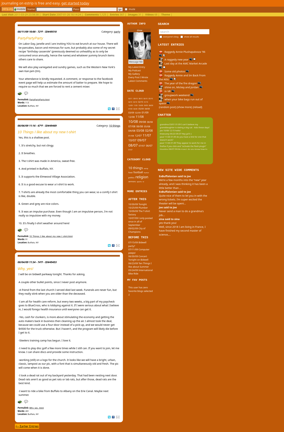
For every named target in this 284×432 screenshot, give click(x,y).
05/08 (147, 126)
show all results (191, 36)
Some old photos (174, 71)
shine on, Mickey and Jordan (180, 87)
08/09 (151, 105)
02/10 (140, 102)
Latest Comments (137, 80)
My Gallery (134, 73)
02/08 (149, 131)
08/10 (140, 99)
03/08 (140, 131)
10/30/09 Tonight (137, 204)
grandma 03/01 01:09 (170, 124)
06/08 (139, 126)
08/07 (133, 145)
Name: (49, 9)
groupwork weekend (176, 95)
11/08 (140, 117)
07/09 (130, 109)
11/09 (135, 105)
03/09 (131, 112)
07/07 (142, 145)
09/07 (141, 140)
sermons (132, 181)
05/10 (150, 98)
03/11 (130, 99)
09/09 (146, 105)
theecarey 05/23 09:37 (170, 133)
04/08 (131, 130)
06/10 (145, 99)
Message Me (136, 61)
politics (131, 177)
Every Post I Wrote (138, 77)
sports (139, 181)
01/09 (145, 112)
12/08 (131, 116)
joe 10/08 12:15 (167, 130)
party (117, 31)
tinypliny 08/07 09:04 (170, 149)
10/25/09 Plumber (138, 207)
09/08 (142, 122)
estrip (146, 168)
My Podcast (134, 70)
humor (146, 172)
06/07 (149, 145)
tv (143, 181)
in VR (166, 91)
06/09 (135, 109)
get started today (75, 3)
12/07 (138, 135)
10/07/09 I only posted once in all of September (140, 221)
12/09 (130, 105)
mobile (19, 9)
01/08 (131, 135)
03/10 (135, 102)
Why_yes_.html (36, 407)
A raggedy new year (177, 59)
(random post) (167, 107)
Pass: (94, 9)
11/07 (147, 135)
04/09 (147, 109)
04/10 (130, 102)
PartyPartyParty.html (39, 99)
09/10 (135, 98)
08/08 (150, 122)
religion (142, 176)
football (138, 172)
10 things (114, 125)
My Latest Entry (136, 67)
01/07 (130, 150)
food (130, 172)
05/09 (141, 108)
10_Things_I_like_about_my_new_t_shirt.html (51, 236)
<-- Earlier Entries (27, 426)
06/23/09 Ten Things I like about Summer (140, 265)
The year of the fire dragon (180, 83)
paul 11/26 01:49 (168, 136)
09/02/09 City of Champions (136, 230)
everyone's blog (171, 36)
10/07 (132, 140)
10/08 (133, 121)
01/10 (146, 102)
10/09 (140, 105)
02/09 (138, 112)
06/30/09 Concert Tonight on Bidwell (138, 258)
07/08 (131, 126)
